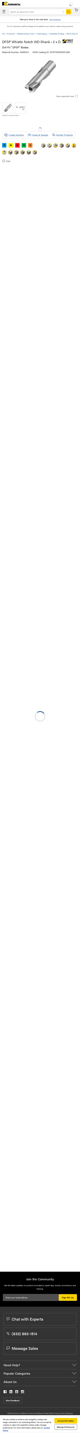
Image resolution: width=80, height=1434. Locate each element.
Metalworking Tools (25, 33)
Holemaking (42, 33)
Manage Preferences (66, 1427)
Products (11, 33)
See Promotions (55, 19)
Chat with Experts (25, 1326)
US (3, 33)
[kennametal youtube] (16, 1400)
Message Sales (22, 1356)
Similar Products (62, 142)
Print (6, 168)
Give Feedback (13, 1408)
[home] (10, 4)
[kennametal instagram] (22, 1400)
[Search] (68, 11)
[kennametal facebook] (5, 1400)
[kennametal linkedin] (10, 1400)
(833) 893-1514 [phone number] (22, 1341)
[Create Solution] (14, 142)
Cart (76, 10)
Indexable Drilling (56, 33)
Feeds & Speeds (38, 142)
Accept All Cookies (66, 1420)
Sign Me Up (68, 1305)
